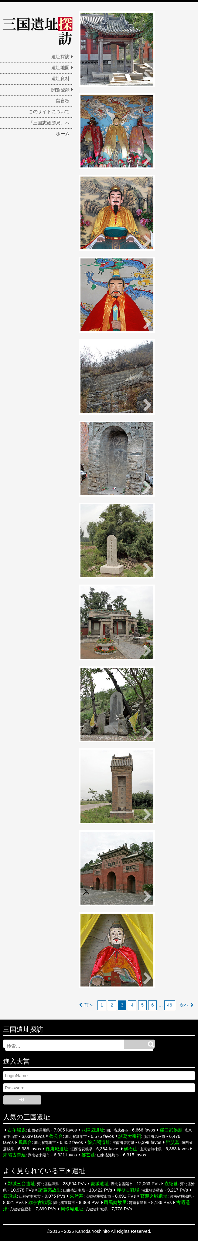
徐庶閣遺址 (98, 1142)
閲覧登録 (60, 89)
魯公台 (56, 1136)
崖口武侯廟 (171, 1130)
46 (169, 1005)
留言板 (63, 100)
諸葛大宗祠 (129, 1136)
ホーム (63, 133)
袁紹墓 (171, 1183)
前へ (88, 1005)
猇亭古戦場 (39, 1202)
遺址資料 (60, 78)
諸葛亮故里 (49, 1190)
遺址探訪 (60, 56)
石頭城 (10, 1196)
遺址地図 (60, 67)
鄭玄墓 (88, 1154)
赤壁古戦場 (128, 1190)
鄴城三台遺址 (21, 1183)
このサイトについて (49, 111)
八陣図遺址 (92, 1130)
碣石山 (131, 1148)
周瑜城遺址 (72, 1208)
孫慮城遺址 (57, 1148)
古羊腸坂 (17, 1130)
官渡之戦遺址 (154, 1196)
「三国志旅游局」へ (49, 122)
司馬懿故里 (115, 1202)
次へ (184, 1005)
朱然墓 (77, 1196)
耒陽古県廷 (14, 1154)
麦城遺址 (99, 1183)
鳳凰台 (25, 1142)
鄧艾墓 (172, 1142)
